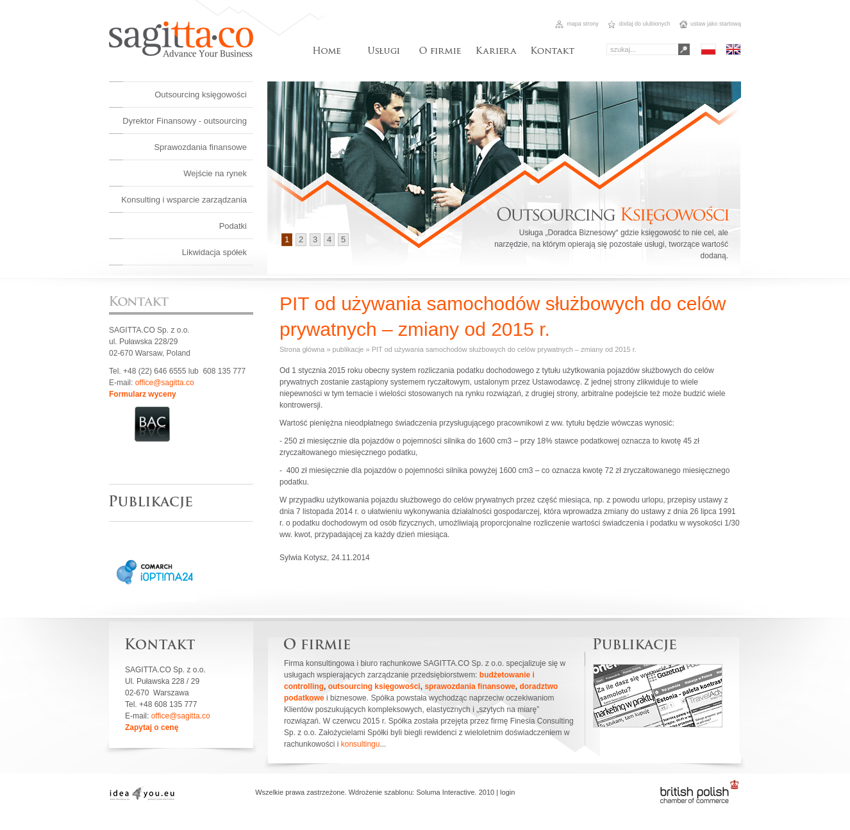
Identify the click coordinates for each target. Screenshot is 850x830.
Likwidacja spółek (214, 252)
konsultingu (360, 744)
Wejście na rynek (215, 173)
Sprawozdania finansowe (200, 147)
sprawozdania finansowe (469, 686)
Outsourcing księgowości (200, 94)
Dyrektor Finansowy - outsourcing (184, 121)
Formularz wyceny (142, 394)
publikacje (348, 349)
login (507, 792)
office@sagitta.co (164, 382)
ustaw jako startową (709, 24)
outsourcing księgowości (374, 686)
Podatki (233, 226)
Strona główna (301, 349)
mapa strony (576, 24)
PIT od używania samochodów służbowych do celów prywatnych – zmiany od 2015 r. (504, 349)
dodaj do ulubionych (638, 24)
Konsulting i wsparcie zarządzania (184, 199)
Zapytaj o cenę (151, 727)
